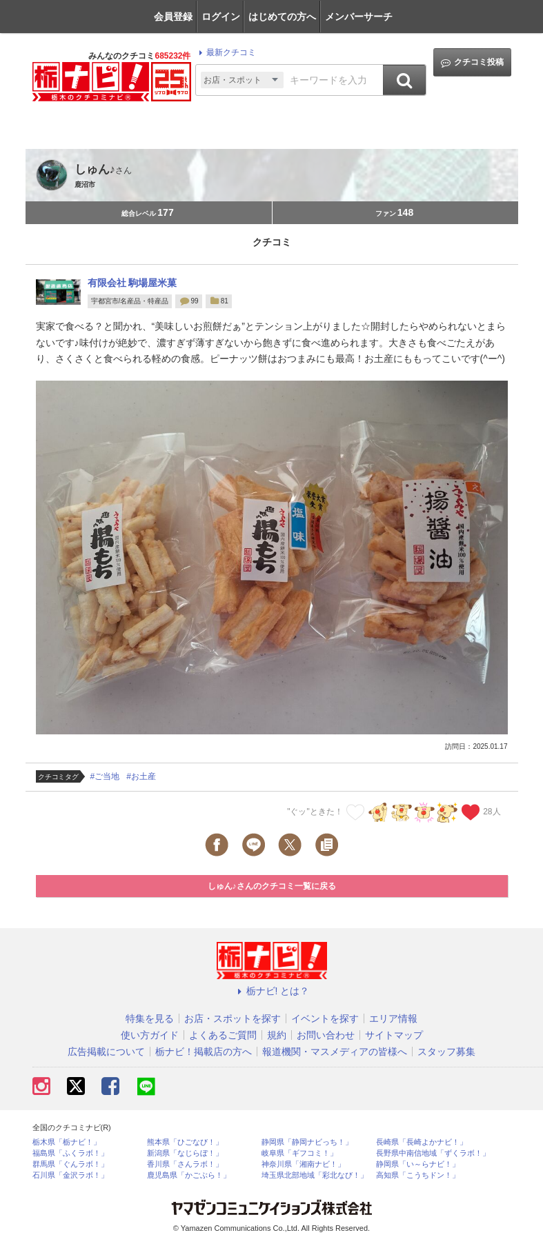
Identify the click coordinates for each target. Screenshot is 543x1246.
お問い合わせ (326, 1035)
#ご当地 (105, 776)
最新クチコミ (225, 52)
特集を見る (150, 1018)
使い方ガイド (150, 1035)
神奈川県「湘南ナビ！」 (303, 1164)
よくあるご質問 (223, 1035)
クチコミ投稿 (472, 62)
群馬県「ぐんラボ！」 (70, 1164)
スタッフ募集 (446, 1051)
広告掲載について (106, 1051)
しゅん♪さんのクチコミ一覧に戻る (272, 886)
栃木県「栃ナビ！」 (66, 1142)
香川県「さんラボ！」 (185, 1164)
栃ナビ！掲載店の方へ (203, 1051)
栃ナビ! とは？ (272, 990)
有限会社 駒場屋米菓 (132, 282)
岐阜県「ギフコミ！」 (299, 1153)
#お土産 (141, 776)
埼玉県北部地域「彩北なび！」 (314, 1175)
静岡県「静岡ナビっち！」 (307, 1142)
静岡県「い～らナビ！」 (418, 1164)
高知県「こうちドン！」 (418, 1175)
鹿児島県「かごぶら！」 (188, 1175)
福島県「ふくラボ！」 (70, 1153)
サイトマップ (394, 1035)
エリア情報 (393, 1018)
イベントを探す (325, 1018)
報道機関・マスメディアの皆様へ (334, 1051)
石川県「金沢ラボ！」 (70, 1175)
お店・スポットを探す (232, 1018)
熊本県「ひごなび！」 (185, 1142)
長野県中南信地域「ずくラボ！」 (433, 1153)
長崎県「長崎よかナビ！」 (421, 1142)
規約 (276, 1035)
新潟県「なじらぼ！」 (185, 1153)
